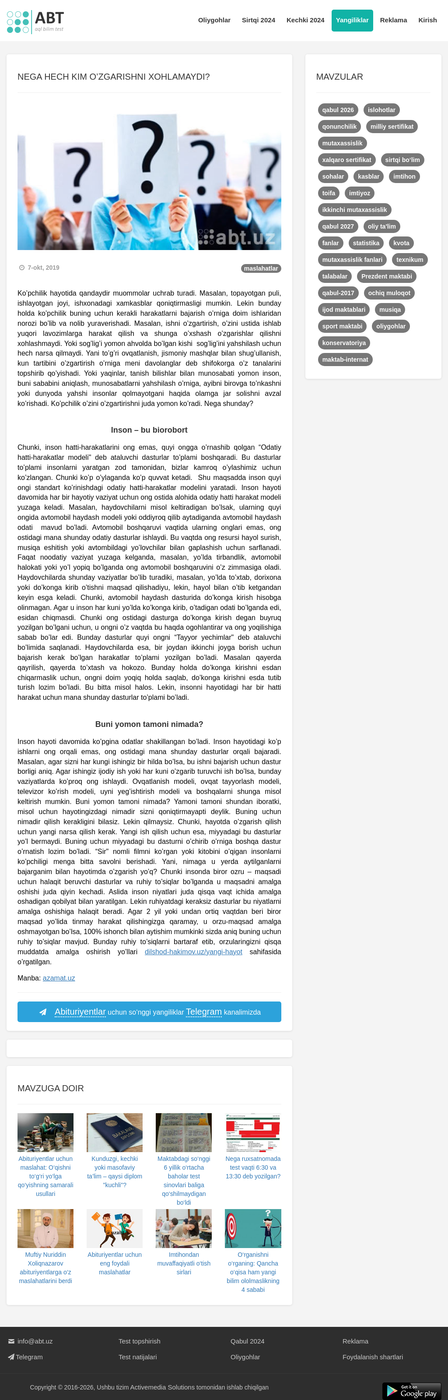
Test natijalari (138, 1357)
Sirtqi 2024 (258, 20)
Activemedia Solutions (162, 1387)
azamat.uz (59, 978)
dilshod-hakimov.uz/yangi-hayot (193, 952)
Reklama (393, 20)
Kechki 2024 (306, 20)
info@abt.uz (29, 1341)
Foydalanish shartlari (373, 1357)
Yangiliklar (352, 20)
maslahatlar (261, 268)
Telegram (25, 1357)
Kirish (427, 20)
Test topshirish (140, 1341)
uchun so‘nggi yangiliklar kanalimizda (149, 1012)
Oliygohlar (214, 20)
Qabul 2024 (248, 1341)
